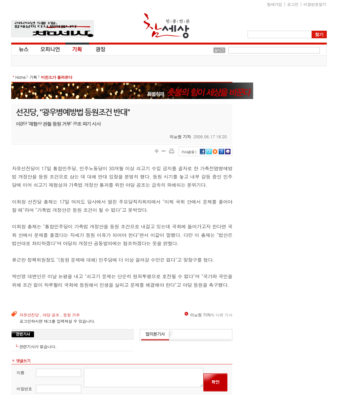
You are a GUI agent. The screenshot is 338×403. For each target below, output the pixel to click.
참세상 (167, 25)
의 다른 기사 (208, 315)
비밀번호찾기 (315, 4)
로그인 (292, 4)
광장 (96, 49)
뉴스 (23, 49)
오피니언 (50, 49)
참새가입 (274, 4)
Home (20, 77)
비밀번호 (24, 388)
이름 (20, 372)
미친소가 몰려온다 (56, 77)
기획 (77, 49)
